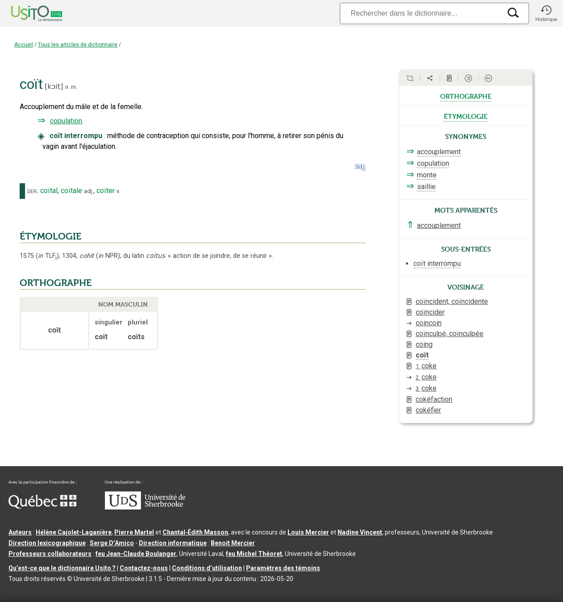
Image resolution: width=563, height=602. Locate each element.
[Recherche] (421, 13)
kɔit (53, 86)
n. (67, 87)
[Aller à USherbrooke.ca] (145, 507)
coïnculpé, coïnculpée (450, 333)
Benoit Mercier (233, 543)
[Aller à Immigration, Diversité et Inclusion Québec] (42, 506)
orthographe (466, 95)
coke (426, 366)
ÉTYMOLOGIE (50, 236)
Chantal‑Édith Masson (195, 532)
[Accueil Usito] (27, 13)
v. (118, 191)
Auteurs (20, 532)
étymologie (466, 115)
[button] (546, 13)
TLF (47, 256)
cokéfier (428, 410)
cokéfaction (434, 399)
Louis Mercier (308, 532)
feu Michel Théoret (254, 553)
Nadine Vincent (360, 532)
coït (422, 355)
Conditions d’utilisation (207, 568)
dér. (32, 190)
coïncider (430, 312)
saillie (426, 186)
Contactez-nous (144, 568)
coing (424, 344)
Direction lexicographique (47, 543)
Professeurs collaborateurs (50, 553)
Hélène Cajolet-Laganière (74, 532)
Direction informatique (173, 543)
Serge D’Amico (112, 543)
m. (74, 87)
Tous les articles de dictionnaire (77, 45)
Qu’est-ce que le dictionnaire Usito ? (62, 568)
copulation (66, 121)
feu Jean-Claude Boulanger (136, 553)
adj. (88, 191)
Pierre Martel (134, 532)
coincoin (429, 323)
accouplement (439, 151)
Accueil (23, 45)
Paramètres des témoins (283, 568)
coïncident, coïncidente (452, 301)
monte (427, 175)
